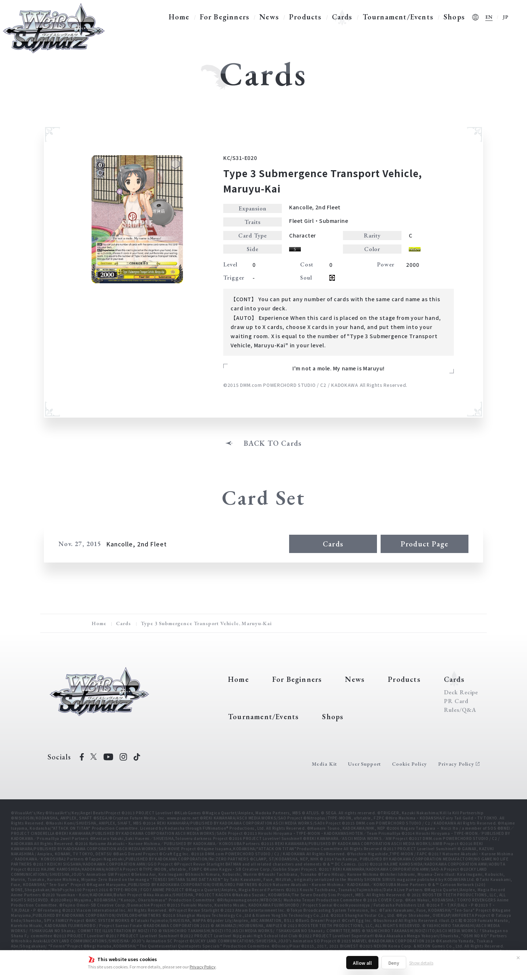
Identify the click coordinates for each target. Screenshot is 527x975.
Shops (454, 16)
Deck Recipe (461, 692)
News (269, 16)
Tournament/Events (398, 16)
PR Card (456, 701)
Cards (342, 16)
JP (506, 17)
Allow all (362, 963)
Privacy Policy (203, 967)
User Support (364, 764)
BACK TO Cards (273, 443)
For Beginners (225, 16)
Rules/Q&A (460, 710)
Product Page (424, 544)
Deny (393, 963)
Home (179, 16)
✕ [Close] (518, 957)
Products (305, 16)
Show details (421, 962)
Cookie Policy (409, 764)
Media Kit (324, 764)
